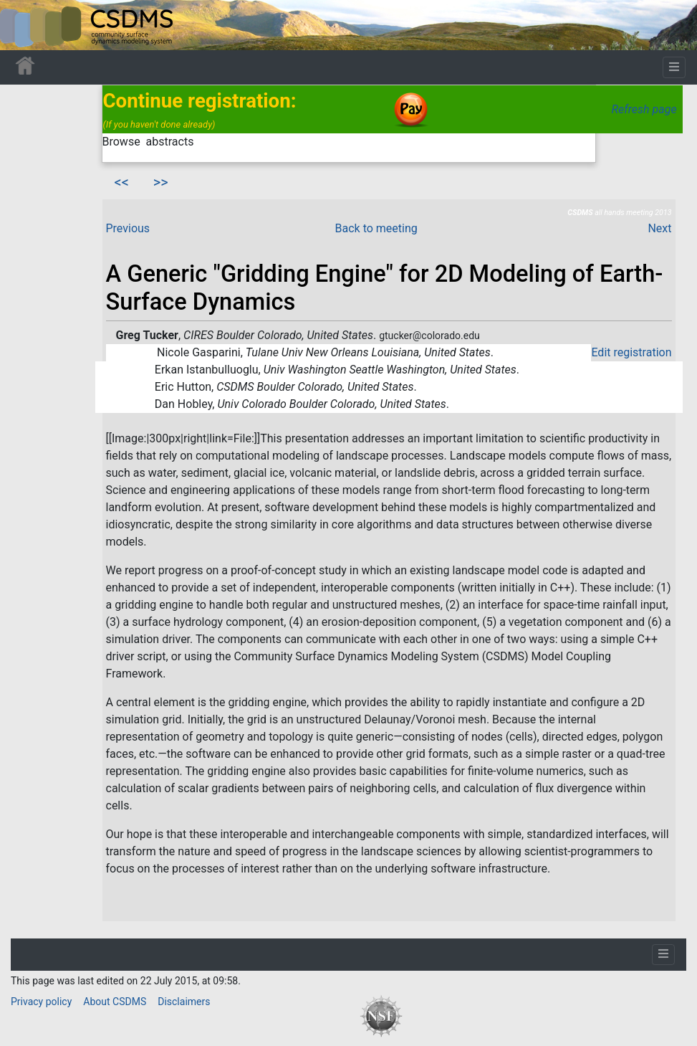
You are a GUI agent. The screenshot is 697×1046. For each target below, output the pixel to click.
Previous (128, 228)
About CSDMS (114, 1001)
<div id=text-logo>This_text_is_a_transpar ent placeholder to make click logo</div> (22, 25)
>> (160, 182)
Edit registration (631, 352)
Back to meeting (376, 228)
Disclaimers (184, 1001)
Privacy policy (41, 1001)
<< (122, 182)
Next (659, 228)
